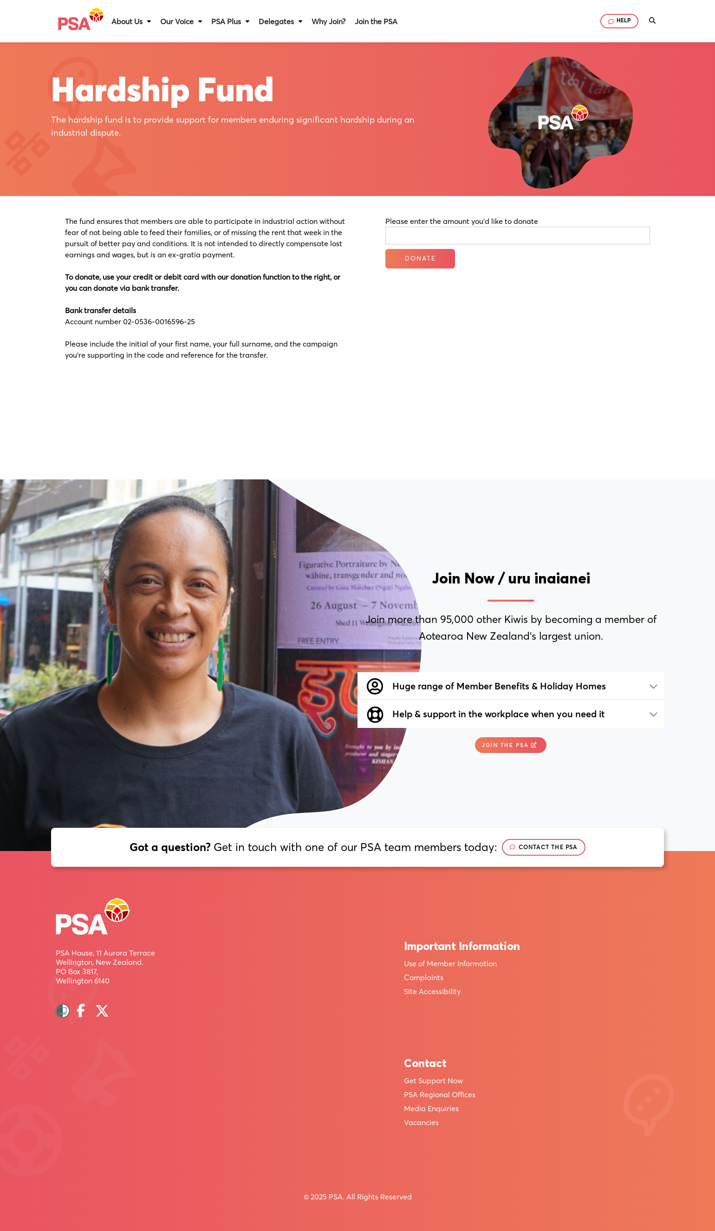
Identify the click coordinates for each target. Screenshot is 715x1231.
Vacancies (421, 1122)
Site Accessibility (432, 991)
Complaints (423, 977)
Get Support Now (433, 1080)
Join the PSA (376, 21)
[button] (131, 21)
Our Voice (177, 21)
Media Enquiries (431, 1108)
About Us (127, 21)
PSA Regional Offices (439, 1094)
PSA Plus (226, 21)
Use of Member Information (450, 963)
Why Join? (328, 21)
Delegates (276, 21)
